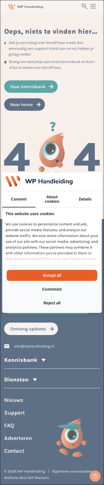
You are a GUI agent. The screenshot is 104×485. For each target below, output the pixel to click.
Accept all (52, 275)
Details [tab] (85, 199)
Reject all (52, 303)
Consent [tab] (19, 199)
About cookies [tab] (52, 199)
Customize (52, 289)
